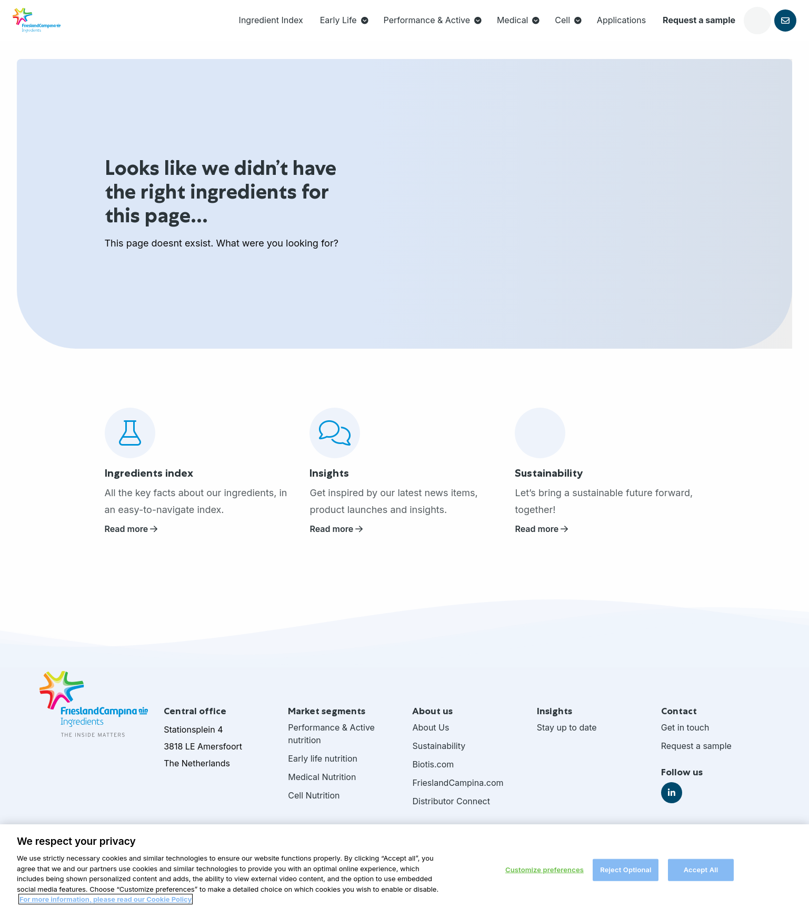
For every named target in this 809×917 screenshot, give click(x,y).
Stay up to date (567, 736)
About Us (430, 736)
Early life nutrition (322, 767)
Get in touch (685, 736)
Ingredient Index (220, 29)
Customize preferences (544, 877)
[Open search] (707, 29)
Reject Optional (625, 877)
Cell (517, 29)
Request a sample (648, 29)
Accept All (701, 877)
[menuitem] (220, 29)
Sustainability (438, 754)
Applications (570, 29)
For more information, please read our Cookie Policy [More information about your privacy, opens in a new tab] (105, 907)
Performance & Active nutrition (331, 742)
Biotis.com (433, 772)
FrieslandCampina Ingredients (57, 29)
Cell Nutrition (313, 803)
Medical (468, 29)
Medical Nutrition (322, 785)
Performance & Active (382, 29)
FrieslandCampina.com (457, 791)
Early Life (293, 29)
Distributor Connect (451, 809)
